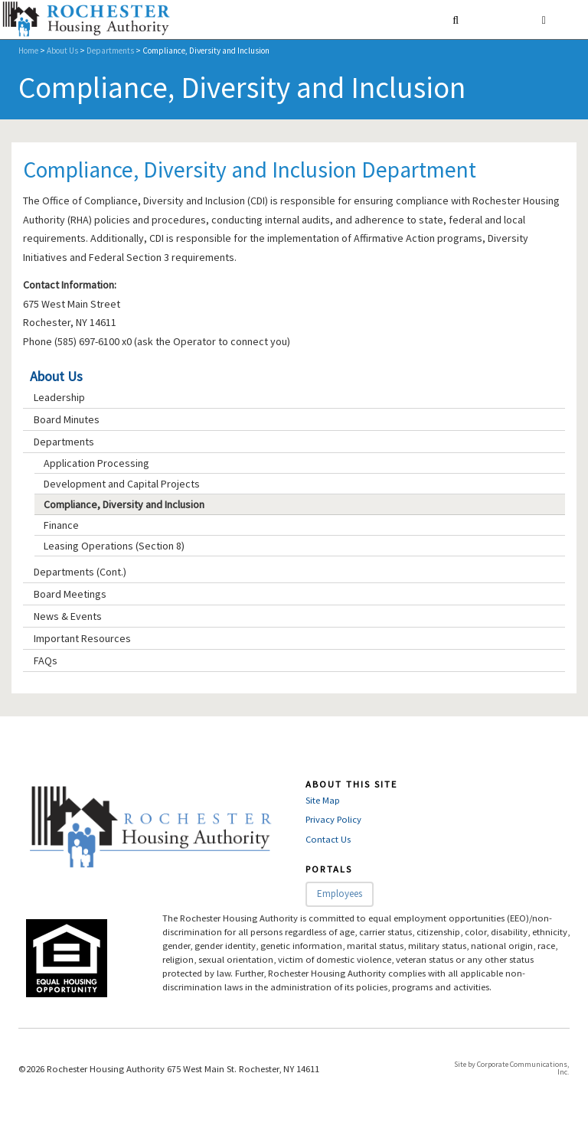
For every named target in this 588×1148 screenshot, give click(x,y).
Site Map (322, 800)
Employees (339, 893)
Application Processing (96, 463)
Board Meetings (70, 594)
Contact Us (328, 839)
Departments (110, 50)
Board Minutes (67, 419)
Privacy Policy (333, 819)
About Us (62, 50)
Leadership (59, 397)
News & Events (68, 616)
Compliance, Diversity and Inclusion (124, 504)
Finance (61, 525)
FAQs (45, 660)
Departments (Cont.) (80, 572)
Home (28, 50)
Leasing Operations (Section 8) (114, 546)
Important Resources (82, 638)
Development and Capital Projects (122, 484)
